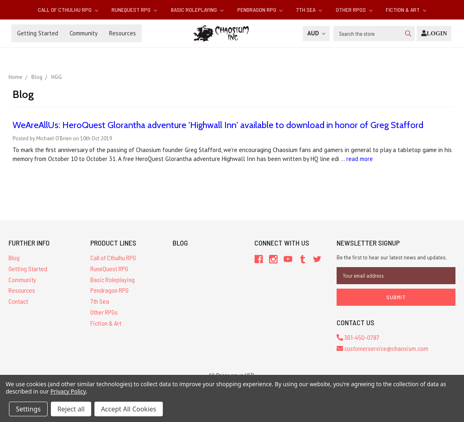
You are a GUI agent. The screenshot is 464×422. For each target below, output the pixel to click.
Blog (14, 257)
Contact (18, 301)
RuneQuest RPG (134, 9)
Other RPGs (354, 9)
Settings (28, 409)
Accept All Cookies (128, 409)
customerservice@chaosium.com (382, 348)
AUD (316, 33)
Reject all (71, 409)
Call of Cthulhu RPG (68, 9)
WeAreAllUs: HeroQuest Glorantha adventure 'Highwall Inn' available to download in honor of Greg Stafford (218, 125)
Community (84, 33)
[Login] (434, 33)
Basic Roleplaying (197, 9)
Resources (122, 33)
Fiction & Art (406, 9)
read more (359, 159)
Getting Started (37, 33)
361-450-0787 (358, 337)
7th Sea (309, 9)
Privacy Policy (68, 391)
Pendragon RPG (260, 9)
